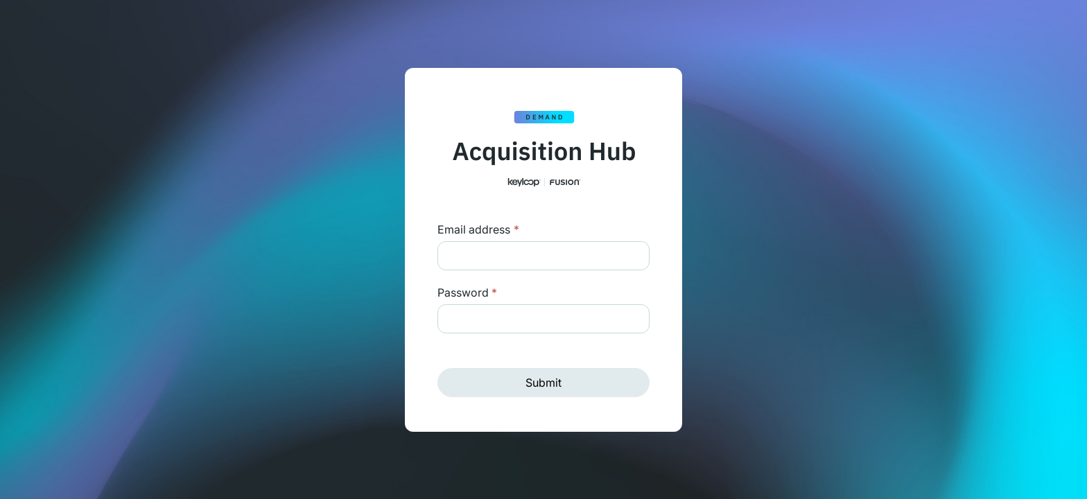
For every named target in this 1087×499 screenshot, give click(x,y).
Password (467, 292)
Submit (543, 382)
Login (514, 229)
